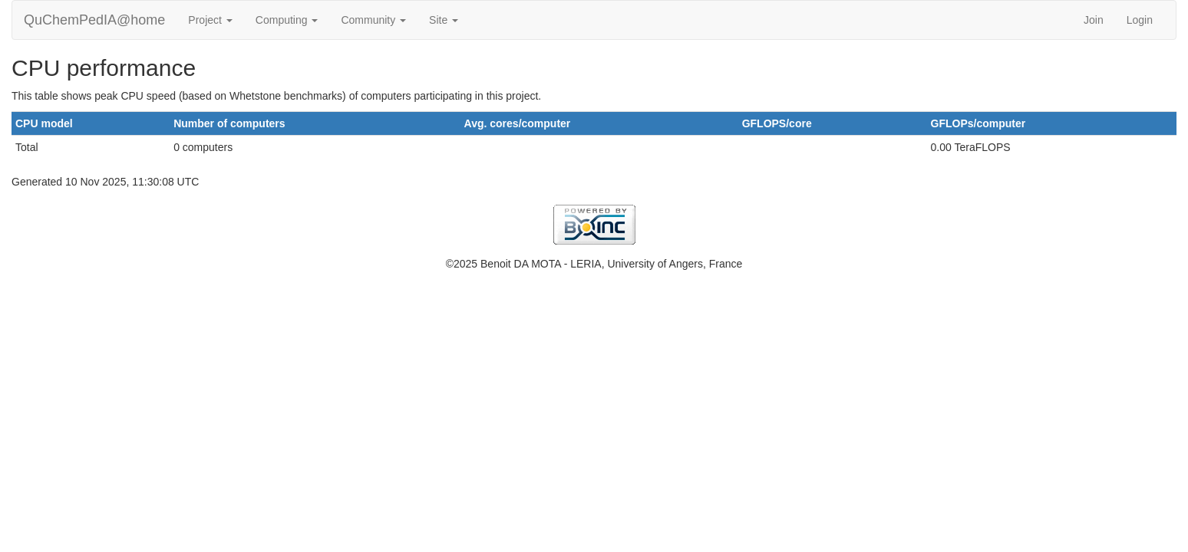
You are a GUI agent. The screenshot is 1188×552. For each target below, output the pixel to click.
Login (1140, 20)
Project (210, 20)
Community (373, 20)
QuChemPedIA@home (94, 20)
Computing (287, 20)
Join (1094, 20)
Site (443, 20)
